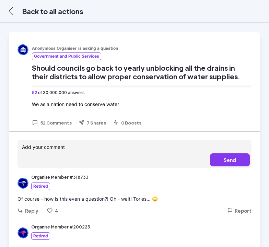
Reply (27, 211)
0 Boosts (127, 123)
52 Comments (52, 123)
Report (239, 211)
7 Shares (92, 123)
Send (230, 160)
